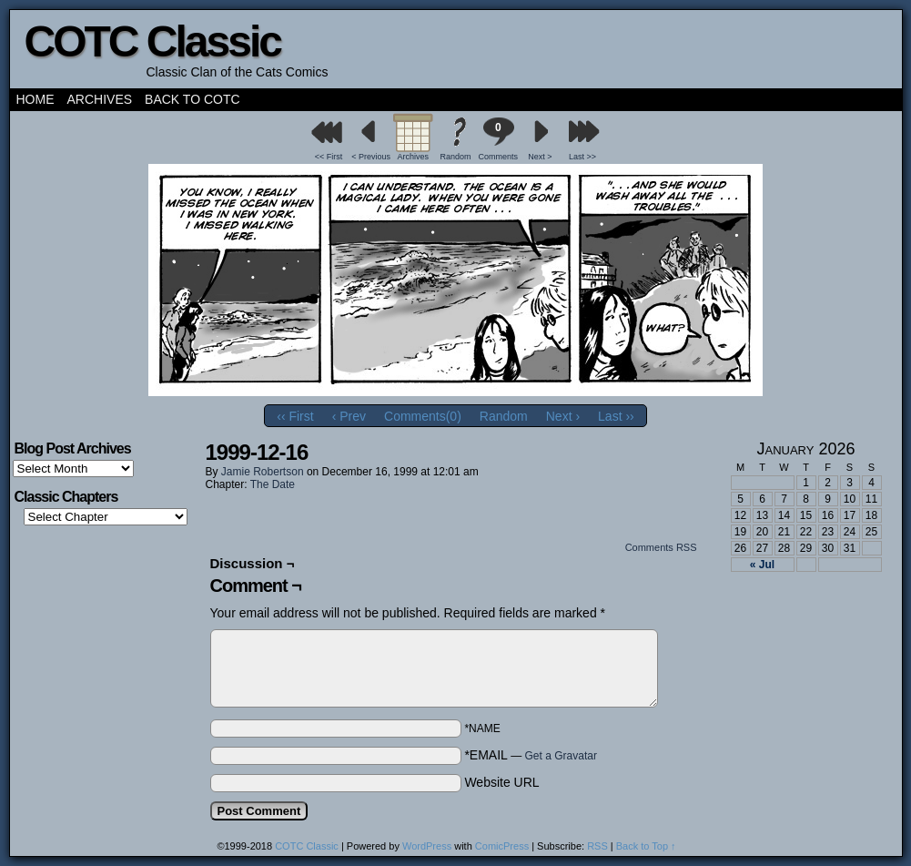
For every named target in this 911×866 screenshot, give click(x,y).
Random (455, 156)
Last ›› (616, 416)
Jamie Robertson (262, 471)
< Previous (370, 156)
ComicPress (502, 846)
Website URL (501, 782)
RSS (597, 846)
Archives (100, 99)
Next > (540, 156)
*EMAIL (530, 755)
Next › (563, 416)
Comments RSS (661, 547)
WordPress (426, 846)
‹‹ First (295, 416)
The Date (272, 484)
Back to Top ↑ (646, 846)
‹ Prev (349, 416)
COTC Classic (152, 41)
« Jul (762, 564)
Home (35, 99)
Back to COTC (192, 99)
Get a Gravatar (561, 755)
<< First (329, 156)
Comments (498, 139)
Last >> (582, 156)
